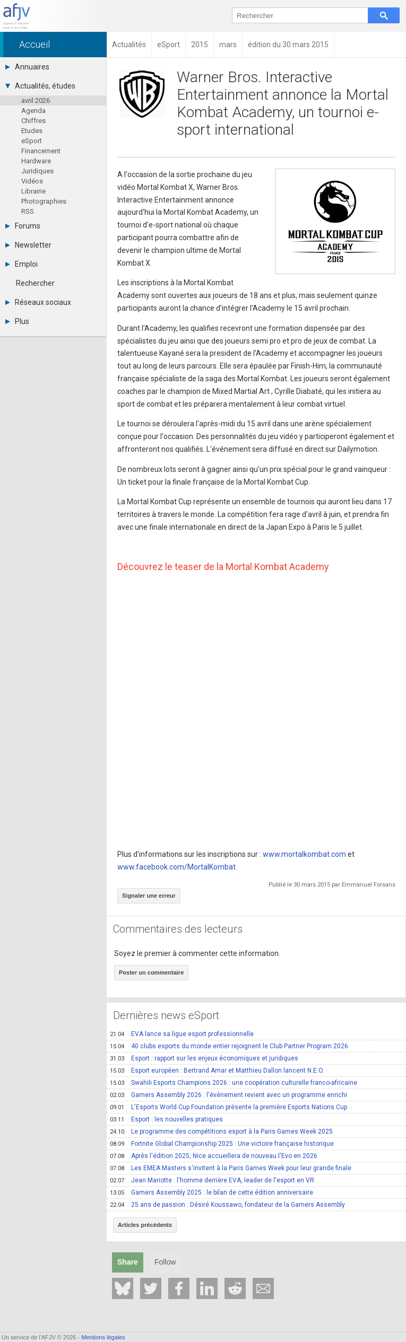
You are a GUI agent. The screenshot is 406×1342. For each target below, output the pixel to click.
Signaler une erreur (149, 895)
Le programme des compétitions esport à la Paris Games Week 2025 (221, 1131)
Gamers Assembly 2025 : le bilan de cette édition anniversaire (211, 1192)
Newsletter (28, 245)
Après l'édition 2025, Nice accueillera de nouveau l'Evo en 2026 (213, 1156)
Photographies (43, 201)
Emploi (21, 264)
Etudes (31, 131)
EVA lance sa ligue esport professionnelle (182, 1034)
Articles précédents (145, 1225)
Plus (17, 321)
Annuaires (27, 67)
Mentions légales (103, 1337)
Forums (22, 226)
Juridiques (37, 171)
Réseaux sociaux (38, 302)
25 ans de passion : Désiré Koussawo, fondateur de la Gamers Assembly (227, 1204)
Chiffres (33, 121)
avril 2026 (35, 100)
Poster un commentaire (151, 972)
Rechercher (35, 283)
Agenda (33, 111)
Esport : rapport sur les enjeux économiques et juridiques (204, 1058)
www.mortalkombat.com (304, 854)
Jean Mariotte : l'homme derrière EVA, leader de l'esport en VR (212, 1180)
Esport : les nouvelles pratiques (166, 1119)
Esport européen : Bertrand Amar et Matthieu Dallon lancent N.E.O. (217, 1070)
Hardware (36, 161)
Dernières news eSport (166, 1015)
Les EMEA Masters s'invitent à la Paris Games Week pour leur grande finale (230, 1168)
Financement (41, 151)
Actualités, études (40, 86)
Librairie (33, 191)
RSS (27, 211)
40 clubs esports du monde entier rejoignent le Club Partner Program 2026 (229, 1046)
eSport (31, 141)
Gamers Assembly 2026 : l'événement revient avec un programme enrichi (228, 1095)
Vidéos (32, 181)
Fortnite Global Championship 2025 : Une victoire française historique (222, 1143)
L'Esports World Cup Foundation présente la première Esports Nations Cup (228, 1107)
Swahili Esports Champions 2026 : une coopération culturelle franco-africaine (233, 1082)
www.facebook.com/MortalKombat (176, 867)
